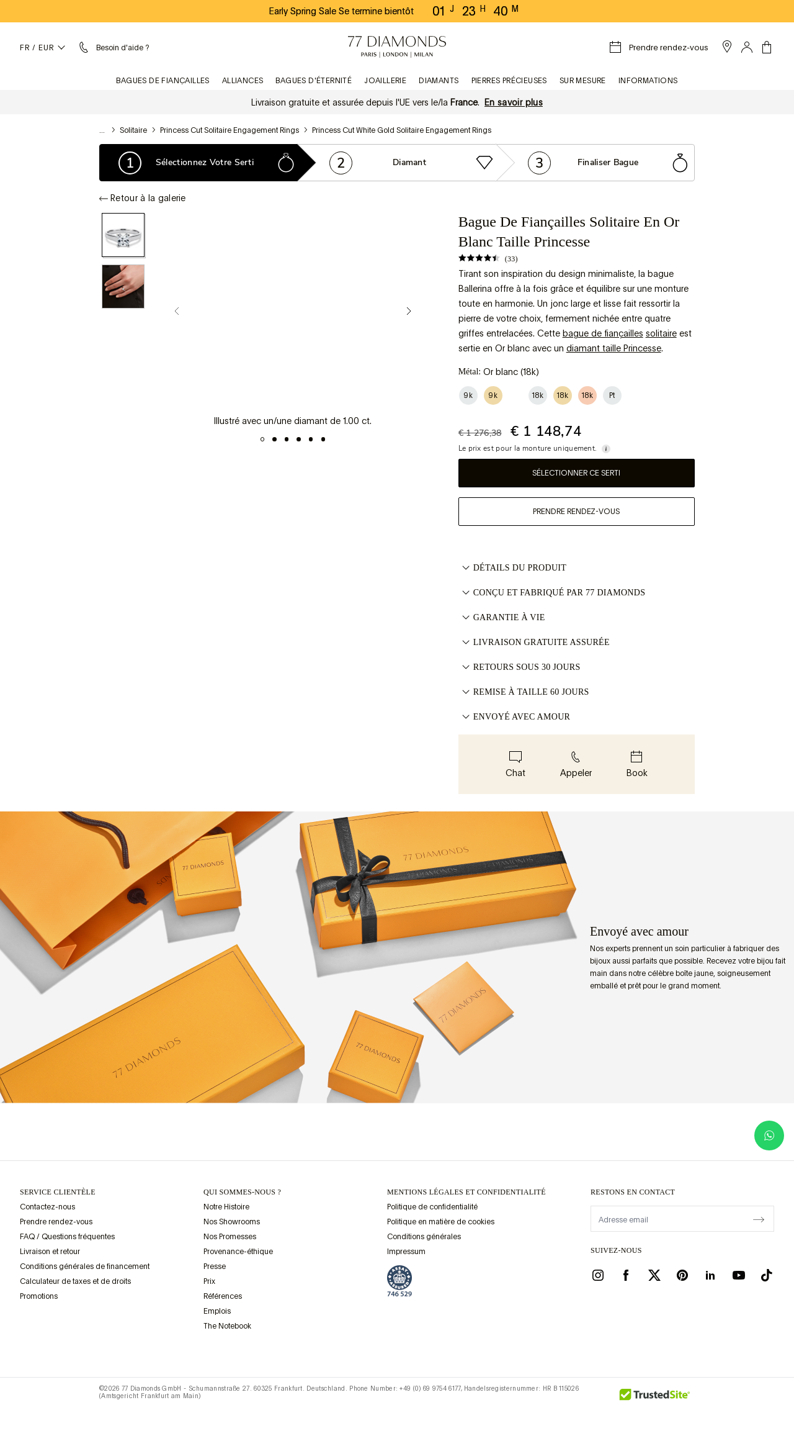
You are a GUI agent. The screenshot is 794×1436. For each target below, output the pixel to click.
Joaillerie (385, 80)
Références (222, 1296)
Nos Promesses (229, 1236)
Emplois (217, 1311)
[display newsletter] (758, 1218)
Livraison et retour (50, 1251)
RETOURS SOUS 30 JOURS (519, 667)
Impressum (406, 1251)
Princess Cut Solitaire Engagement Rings (229, 130)
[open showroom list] (727, 46)
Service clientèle (58, 1192)
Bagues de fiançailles (162, 80)
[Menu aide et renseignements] (112, 47)
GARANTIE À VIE (501, 617)
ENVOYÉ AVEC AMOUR (514, 717)
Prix (209, 1281)
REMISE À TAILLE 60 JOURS (523, 692)
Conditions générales (424, 1236)
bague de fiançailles (603, 333)
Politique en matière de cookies (440, 1222)
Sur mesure (583, 80)
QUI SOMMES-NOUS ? (242, 1192)
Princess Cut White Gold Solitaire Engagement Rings (401, 130)
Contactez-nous (47, 1207)
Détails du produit (512, 568)
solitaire (661, 333)
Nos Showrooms (231, 1222)
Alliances (243, 80)
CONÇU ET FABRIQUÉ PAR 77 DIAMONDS (552, 592)
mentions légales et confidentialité (466, 1192)
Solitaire (133, 130)
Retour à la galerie (142, 198)
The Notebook (227, 1326)
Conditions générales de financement (84, 1266)
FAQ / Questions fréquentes (67, 1236)
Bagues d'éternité (313, 80)
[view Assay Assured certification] (399, 1280)
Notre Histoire (226, 1207)
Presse (214, 1266)
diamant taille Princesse (613, 348)
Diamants (438, 80)
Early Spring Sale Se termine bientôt (341, 11)
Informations (648, 80)
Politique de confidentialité (432, 1207)
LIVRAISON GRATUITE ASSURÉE (534, 642)
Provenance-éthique (238, 1251)
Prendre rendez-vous (576, 511)
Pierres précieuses (509, 80)
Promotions (39, 1296)
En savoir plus (513, 102)
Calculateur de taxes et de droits (75, 1281)
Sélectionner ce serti (576, 473)
